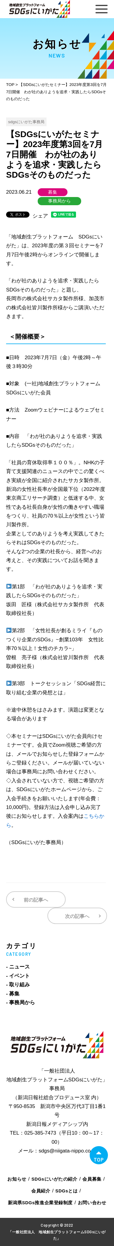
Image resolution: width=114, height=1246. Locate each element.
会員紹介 (40, 1190)
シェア (40, 216)
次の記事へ (77, 916)
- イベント (18, 976)
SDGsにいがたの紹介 (55, 1179)
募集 (52, 192)
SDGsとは (66, 1190)
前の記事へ (36, 899)
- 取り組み (18, 985)
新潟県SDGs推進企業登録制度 (40, 1202)
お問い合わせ (92, 1202)
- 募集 (12, 994)
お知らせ (16, 1179)
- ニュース (18, 967)
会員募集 (91, 1179)
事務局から (59, 201)
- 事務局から (20, 1002)
